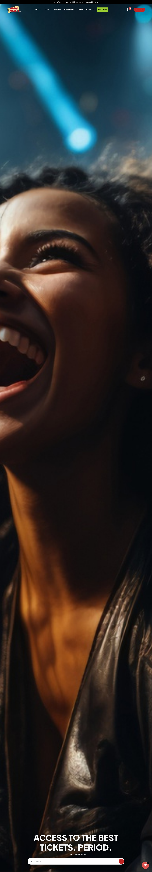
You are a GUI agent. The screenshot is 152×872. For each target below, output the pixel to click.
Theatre (57, 9)
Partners (102, 9)
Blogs (80, 9)
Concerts (37, 9)
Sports (48, 9)
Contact (90, 9)
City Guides (69, 9)
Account (139, 9)
